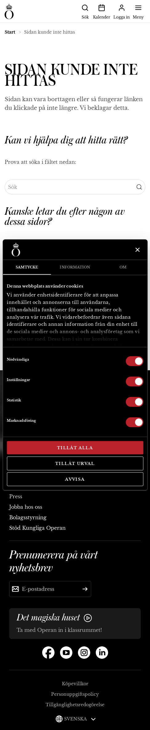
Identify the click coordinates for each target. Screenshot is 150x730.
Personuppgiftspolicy (75, 694)
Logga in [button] (121, 11)
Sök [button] (85, 11)
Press (15, 496)
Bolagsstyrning (28, 517)
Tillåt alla (75, 447)
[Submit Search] (139, 187)
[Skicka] (85, 589)
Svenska (80, 719)
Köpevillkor (75, 683)
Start (10, 32)
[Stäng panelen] (136, 249)
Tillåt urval (75, 463)
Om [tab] (123, 267)
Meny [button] (138, 11)
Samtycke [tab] (27, 267)
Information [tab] (75, 267)
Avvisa (75, 479)
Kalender (101, 11)
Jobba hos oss (25, 507)
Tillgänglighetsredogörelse (75, 704)
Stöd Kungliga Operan (37, 528)
